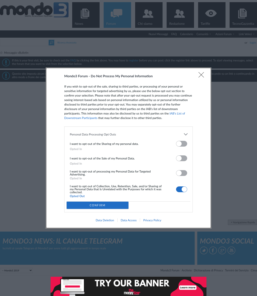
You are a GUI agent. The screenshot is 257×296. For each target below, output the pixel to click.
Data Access (129, 220)
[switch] (181, 144)
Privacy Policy (152, 220)
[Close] (203, 76)
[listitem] (128, 134)
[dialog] (128, 148)
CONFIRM (97, 205)
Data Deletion (105, 220)
